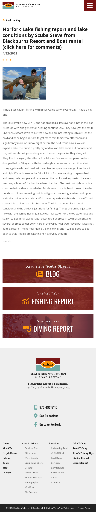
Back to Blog (11, 20)
